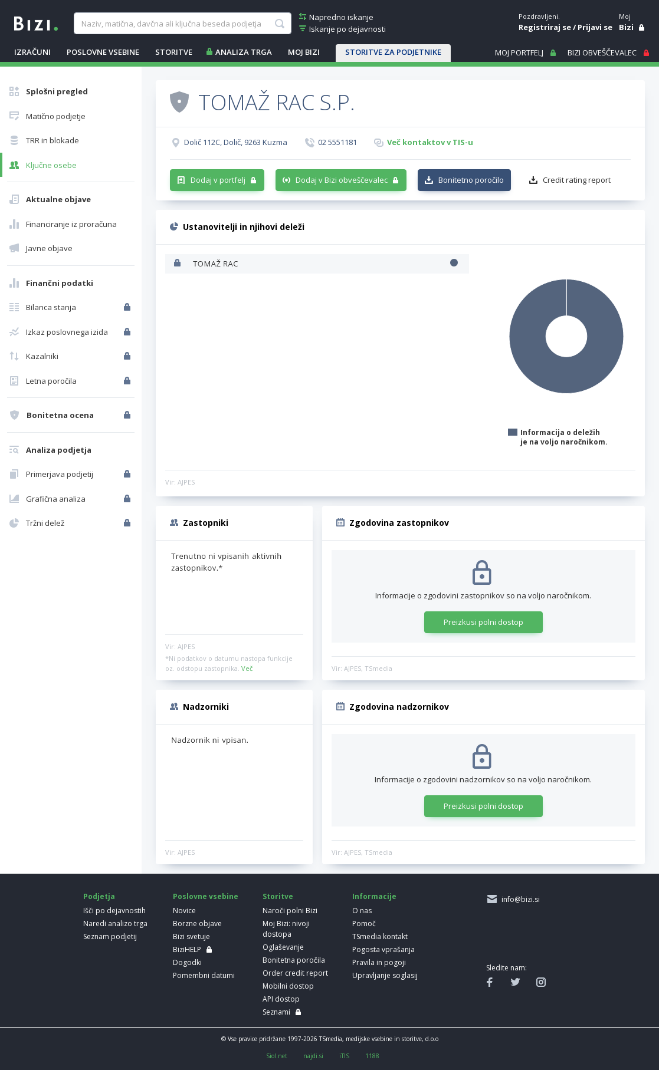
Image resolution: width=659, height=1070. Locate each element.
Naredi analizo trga (115, 923)
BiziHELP (187, 949)
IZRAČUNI (32, 52)
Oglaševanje (283, 947)
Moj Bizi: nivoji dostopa (286, 928)
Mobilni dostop (288, 986)
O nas (362, 911)
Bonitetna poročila (294, 960)
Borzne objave (197, 923)
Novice (184, 911)
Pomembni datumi (204, 975)
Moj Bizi (304, 52)
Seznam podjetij (110, 936)
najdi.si (313, 1056)
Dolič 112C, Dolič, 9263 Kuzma (235, 142)
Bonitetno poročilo (471, 180)
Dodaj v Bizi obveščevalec (342, 180)
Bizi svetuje (191, 936)
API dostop (281, 999)
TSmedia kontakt (380, 936)
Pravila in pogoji (379, 962)
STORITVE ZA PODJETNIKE (393, 52)
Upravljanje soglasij (385, 975)
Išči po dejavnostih (114, 911)
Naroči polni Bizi (290, 911)
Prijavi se (595, 27)
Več (247, 668)
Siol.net (276, 1056)
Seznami (276, 1012)
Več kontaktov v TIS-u (430, 142)
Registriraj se (545, 27)
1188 (372, 1056)
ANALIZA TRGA (243, 52)
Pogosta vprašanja (383, 949)
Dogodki (187, 962)
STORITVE (173, 52)
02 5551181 (337, 142)
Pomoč (364, 923)
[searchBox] (182, 23)
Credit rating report (577, 180)
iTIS (344, 1056)
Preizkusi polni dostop (483, 622)
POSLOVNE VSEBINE (103, 52)
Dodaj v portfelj (218, 180)
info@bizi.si (519, 899)
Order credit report (295, 973)
